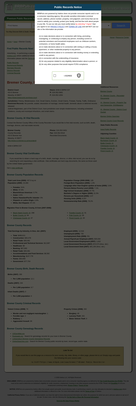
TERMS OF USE (75, 27)
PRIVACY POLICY (57, 27)
